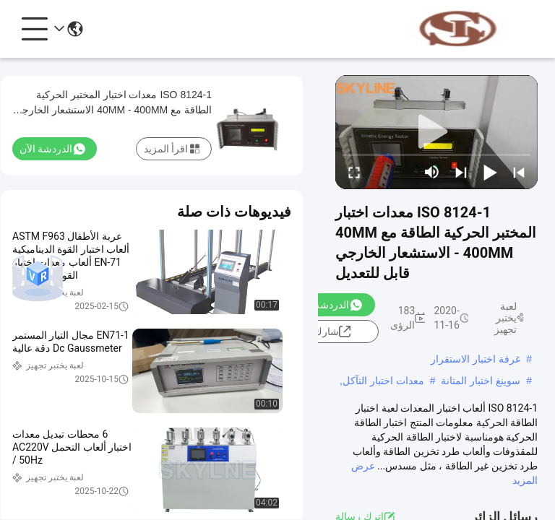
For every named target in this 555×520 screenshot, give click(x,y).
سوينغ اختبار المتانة (480, 380)
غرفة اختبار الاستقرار (475, 359)
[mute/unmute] (432, 172)
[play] (436, 132)
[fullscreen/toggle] (354, 172)
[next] (461, 172)
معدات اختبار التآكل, (382, 380)
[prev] (518, 172)
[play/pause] (490, 172)
